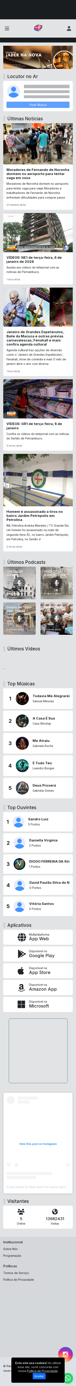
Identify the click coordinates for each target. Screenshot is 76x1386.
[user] (69, 28)
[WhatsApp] (67, 1378)
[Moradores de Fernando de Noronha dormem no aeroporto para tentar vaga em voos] (38, 166)
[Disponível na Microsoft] (38, 1004)
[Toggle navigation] (7, 28)
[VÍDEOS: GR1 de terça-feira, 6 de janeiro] (38, 415)
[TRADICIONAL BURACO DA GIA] (57, 583)
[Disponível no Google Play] (38, 954)
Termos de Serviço (16, 1273)
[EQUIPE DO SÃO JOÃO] (57, 618)
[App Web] (38, 937)
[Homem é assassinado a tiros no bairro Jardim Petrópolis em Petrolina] (38, 502)
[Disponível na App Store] (38, 970)
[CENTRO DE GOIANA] (19, 583)
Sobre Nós (10, 1249)
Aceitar (39, 1376)
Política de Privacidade (18, 1279)
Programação (12, 1255)
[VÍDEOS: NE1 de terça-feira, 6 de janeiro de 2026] (38, 248)
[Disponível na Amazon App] (38, 987)
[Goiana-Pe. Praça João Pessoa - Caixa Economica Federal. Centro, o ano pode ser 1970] (19, 618)
